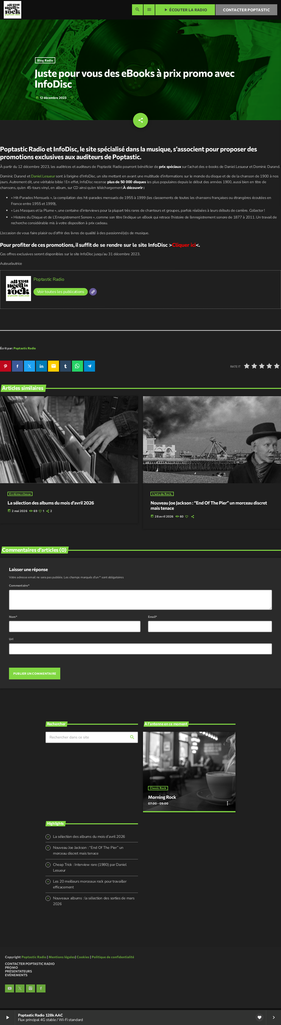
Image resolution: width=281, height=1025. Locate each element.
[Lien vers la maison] (12, 10)
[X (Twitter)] (20, 990)
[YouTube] (9, 990)
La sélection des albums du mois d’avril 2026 (89, 838)
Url (11, 641)
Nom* (13, 618)
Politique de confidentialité (113, 959)
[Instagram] (30, 990)
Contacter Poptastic (246, 10)
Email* (152, 618)
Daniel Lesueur (43, 178)
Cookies (83, 959)
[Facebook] (41, 990)
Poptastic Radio (49, 282)
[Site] (93, 294)
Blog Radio (45, 62)
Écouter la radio (185, 9)
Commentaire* (19, 587)
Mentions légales (62, 959)
